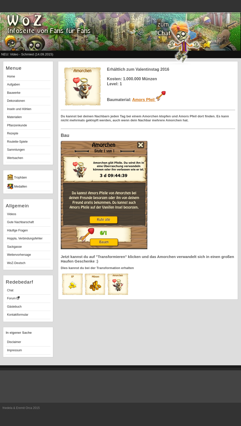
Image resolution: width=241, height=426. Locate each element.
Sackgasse (14, 246)
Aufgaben (13, 84)
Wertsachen (15, 158)
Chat (10, 290)
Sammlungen (16, 149)
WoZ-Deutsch (16, 263)
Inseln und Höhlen (19, 109)
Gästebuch (14, 306)
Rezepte (12, 133)
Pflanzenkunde (17, 125)
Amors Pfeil (149, 100)
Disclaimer (14, 342)
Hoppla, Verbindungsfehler (24, 238)
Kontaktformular (17, 314)
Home (11, 76)
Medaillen (17, 186)
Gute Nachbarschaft (20, 222)
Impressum (14, 350)
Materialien (14, 117)
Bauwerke (13, 93)
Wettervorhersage (19, 255)
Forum (13, 298)
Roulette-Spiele (17, 141)
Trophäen (17, 177)
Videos (11, 214)
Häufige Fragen (17, 230)
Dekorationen (16, 101)
